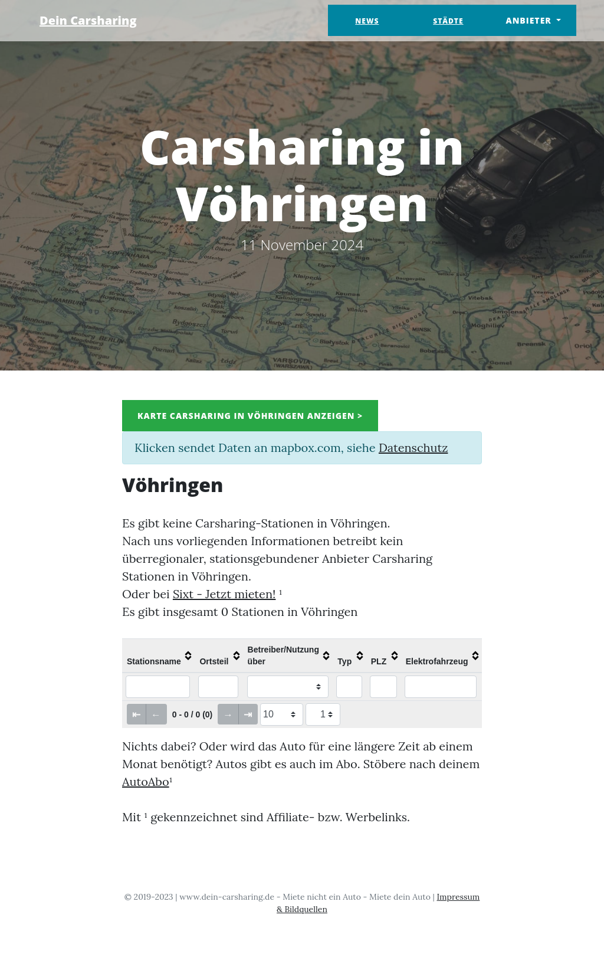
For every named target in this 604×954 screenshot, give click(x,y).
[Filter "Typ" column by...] (349, 687)
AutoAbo (145, 781)
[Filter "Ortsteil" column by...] (218, 687)
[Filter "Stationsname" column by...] (158, 687)
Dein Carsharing (88, 20)
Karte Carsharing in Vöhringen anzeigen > (250, 415)
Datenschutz (413, 447)
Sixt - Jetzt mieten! (224, 593)
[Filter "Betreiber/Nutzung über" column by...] (288, 687)
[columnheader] (158, 655)
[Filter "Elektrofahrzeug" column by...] (441, 687)
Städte (448, 21)
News (367, 21)
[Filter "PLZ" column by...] (383, 687)
